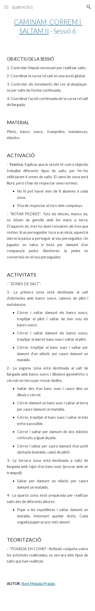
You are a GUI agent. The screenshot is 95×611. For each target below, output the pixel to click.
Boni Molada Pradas (38, 583)
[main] (47, 26)
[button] (6, 7)
